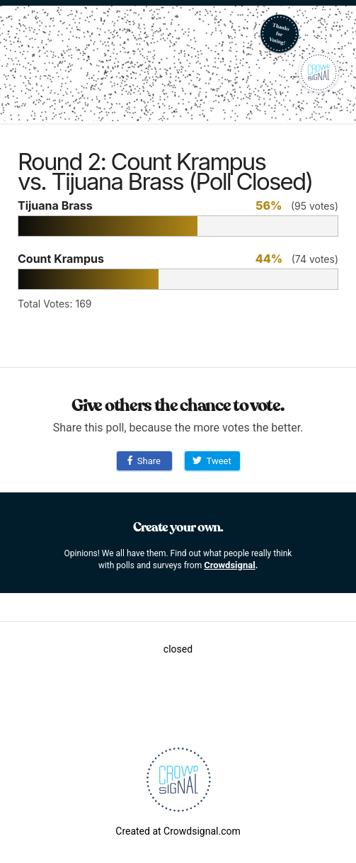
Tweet (212, 461)
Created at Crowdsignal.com (177, 831)
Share (144, 461)
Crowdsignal (229, 565)
